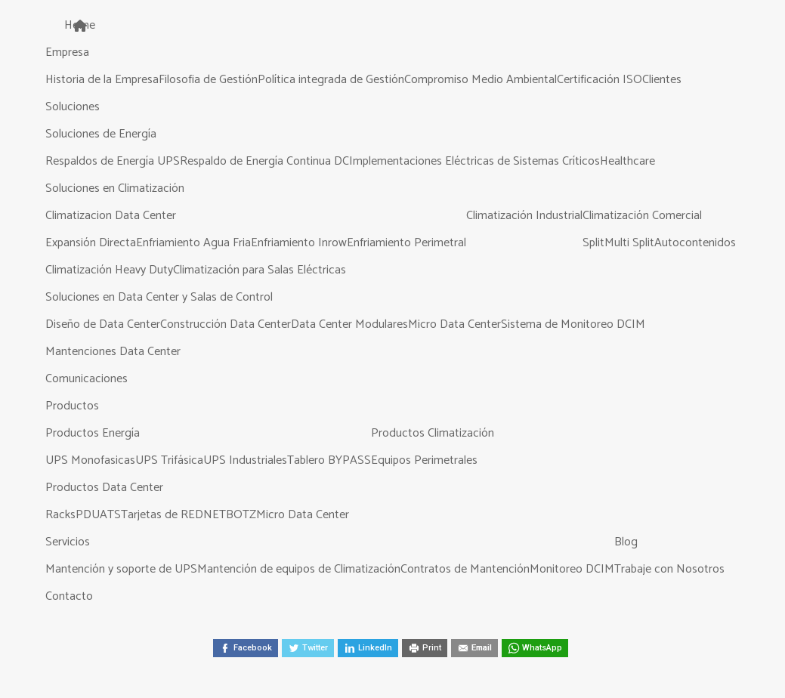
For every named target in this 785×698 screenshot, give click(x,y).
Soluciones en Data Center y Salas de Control (159, 297)
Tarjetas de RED (162, 515)
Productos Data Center (104, 487)
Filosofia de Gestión (208, 79)
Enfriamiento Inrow (299, 243)
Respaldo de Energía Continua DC (264, 161)
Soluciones (72, 107)
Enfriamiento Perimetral (406, 243)
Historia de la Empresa (102, 79)
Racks (60, 515)
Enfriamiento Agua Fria (193, 243)
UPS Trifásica (169, 460)
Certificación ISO (599, 79)
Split (593, 243)
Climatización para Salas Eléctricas (259, 270)
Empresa (67, 52)
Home (79, 25)
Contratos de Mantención (465, 569)
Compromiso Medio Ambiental (480, 79)
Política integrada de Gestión (331, 79)
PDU (88, 515)
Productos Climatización (432, 433)
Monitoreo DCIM (572, 569)
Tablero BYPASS (329, 460)
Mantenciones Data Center (113, 351)
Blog (626, 542)
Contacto (69, 596)
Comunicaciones (86, 379)
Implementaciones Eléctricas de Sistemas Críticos (474, 161)
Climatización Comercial (642, 215)
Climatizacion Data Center (110, 215)
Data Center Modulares (349, 324)
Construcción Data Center (225, 324)
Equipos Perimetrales (424, 460)
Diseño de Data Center (102, 324)
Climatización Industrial (524, 215)
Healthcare (627, 161)
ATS (110, 515)
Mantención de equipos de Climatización (298, 569)
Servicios (67, 542)
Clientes (661, 79)
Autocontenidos (695, 243)
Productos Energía (92, 433)
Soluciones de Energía (100, 134)
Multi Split (629, 243)
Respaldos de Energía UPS (112, 161)
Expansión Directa (90, 243)
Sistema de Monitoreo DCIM (573, 324)
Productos (72, 406)
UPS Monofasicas (90, 460)
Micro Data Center (454, 324)
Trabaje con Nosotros (669, 569)
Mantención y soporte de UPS (121, 569)
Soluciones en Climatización (114, 188)
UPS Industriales (245, 460)
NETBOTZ (229, 515)
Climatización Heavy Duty (109, 270)
